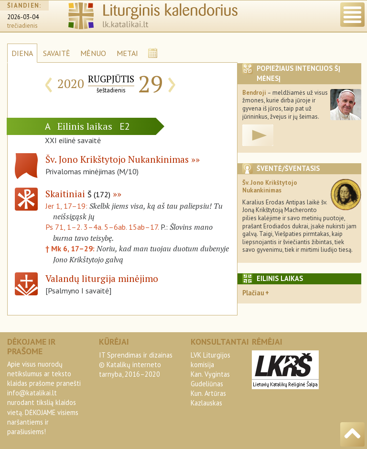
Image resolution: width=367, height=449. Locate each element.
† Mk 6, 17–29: (71, 248)
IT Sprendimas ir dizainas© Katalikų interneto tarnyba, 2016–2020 (136, 364)
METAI (127, 53)
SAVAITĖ (56, 53)
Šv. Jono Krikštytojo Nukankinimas (117, 159)
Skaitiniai (77, 194)
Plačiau (253, 292)
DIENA (22, 53)
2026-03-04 (23, 17)
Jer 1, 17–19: (67, 206)
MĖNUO (93, 53)
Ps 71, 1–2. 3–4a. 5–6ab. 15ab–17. (102, 227)
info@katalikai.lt (32, 392)
